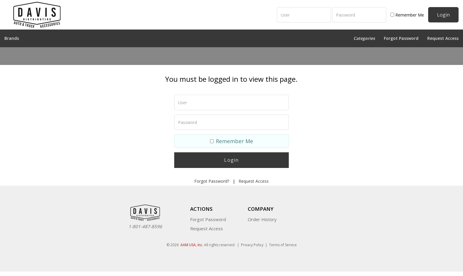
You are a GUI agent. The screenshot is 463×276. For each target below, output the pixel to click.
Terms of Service (283, 244)
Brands (11, 38)
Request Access (443, 38)
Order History (262, 219)
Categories (364, 38)
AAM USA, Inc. (191, 244)
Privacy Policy (252, 244)
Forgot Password (401, 38)
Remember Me (407, 15)
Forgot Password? (211, 181)
